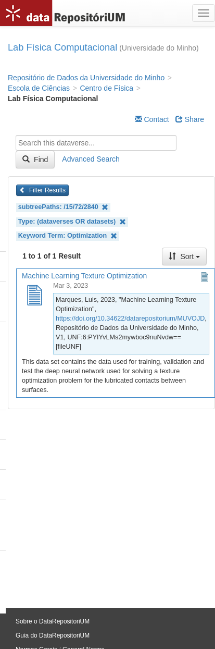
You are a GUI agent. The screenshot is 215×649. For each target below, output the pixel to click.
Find (35, 159)
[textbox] (96, 143)
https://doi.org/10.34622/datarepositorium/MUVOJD (130, 318)
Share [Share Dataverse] (189, 119)
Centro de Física (106, 88)
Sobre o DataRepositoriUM (53, 621)
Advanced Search (91, 159)
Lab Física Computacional (62, 47)
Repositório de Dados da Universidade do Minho (86, 78)
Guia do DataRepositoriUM (53, 635)
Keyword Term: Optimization (67, 236)
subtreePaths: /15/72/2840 (63, 207)
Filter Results (42, 190)
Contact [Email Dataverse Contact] (152, 119)
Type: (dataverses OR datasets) (72, 222)
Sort (184, 256)
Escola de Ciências (39, 88)
